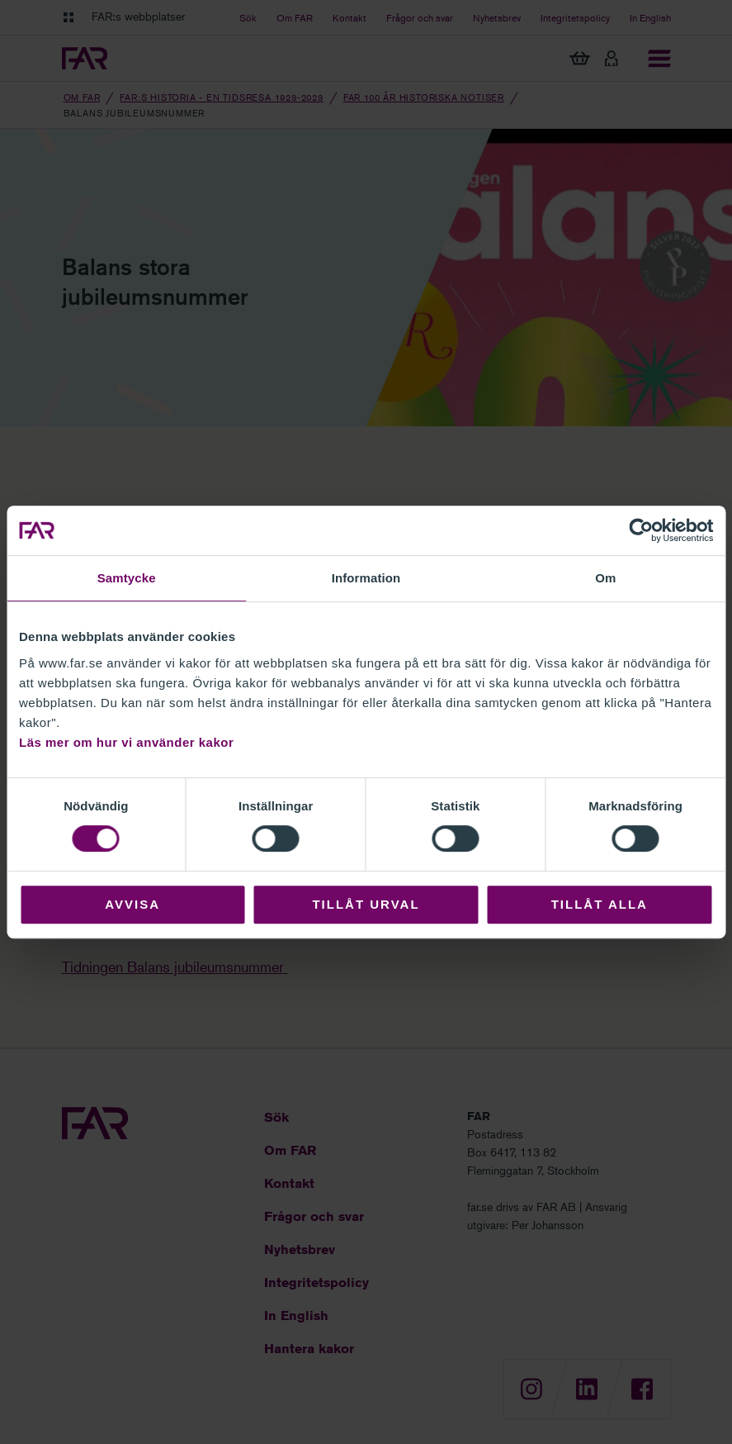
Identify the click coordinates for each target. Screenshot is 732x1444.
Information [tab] (366, 578)
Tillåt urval (365, 904)
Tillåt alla (599, 904)
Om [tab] (605, 578)
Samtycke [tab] (126, 578)
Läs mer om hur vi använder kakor (126, 742)
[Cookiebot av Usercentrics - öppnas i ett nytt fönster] (641, 530)
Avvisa (132, 904)
